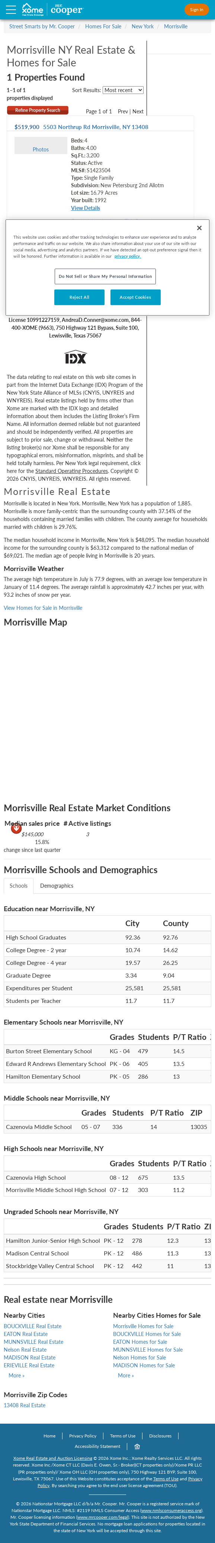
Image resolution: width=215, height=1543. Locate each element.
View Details (85, 208)
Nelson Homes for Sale (139, 1357)
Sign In (196, 9)
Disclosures (160, 1436)
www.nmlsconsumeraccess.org (171, 1510)
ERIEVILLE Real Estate (29, 1365)
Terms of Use (122, 1436)
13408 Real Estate (24, 1405)
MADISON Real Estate (29, 1357)
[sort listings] (123, 90)
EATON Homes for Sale (140, 1342)
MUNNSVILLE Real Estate (33, 1342)
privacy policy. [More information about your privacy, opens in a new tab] (128, 256)
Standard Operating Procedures (71, 471)
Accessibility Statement (97, 1446)
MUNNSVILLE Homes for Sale (148, 1349)
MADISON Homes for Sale (144, 1365)
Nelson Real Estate (25, 1349)
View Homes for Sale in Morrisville (43, 608)
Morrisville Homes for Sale (143, 1326)
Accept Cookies (135, 297)
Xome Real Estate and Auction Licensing (52, 1458)
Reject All (80, 297)
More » (17, 1375)
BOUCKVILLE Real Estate (32, 1326)
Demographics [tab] (56, 885)
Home (49, 1436)
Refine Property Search (37, 110)
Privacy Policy (82, 1436)
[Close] (199, 228)
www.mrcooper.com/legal (102, 1517)
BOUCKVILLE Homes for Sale (147, 1334)
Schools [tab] (19, 885)
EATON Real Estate (26, 1334)
